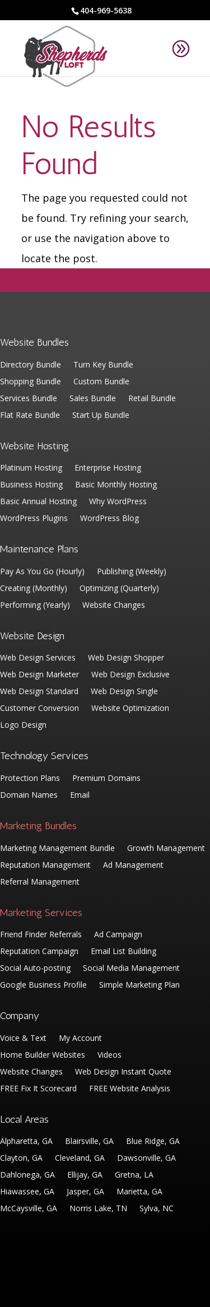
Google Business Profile (43, 985)
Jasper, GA (85, 1192)
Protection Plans (30, 778)
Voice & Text (23, 1038)
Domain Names (29, 795)
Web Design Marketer (39, 675)
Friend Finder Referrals (41, 935)
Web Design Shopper (126, 658)
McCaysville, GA (28, 1208)
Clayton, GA (21, 1158)
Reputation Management (45, 865)
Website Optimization (130, 708)
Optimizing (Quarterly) (119, 588)
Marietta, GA (139, 1192)
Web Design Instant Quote (123, 1072)
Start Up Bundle (100, 415)
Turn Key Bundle (103, 365)
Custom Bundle (101, 382)
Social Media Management (131, 968)
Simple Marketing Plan (139, 985)
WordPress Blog (109, 518)
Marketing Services (41, 912)
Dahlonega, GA (27, 1175)
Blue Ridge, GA (153, 1141)
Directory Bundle (30, 365)
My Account (80, 1038)
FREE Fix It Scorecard (38, 1089)
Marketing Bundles (38, 826)
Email (80, 795)
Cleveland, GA (80, 1158)
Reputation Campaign (39, 951)
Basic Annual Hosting (38, 501)
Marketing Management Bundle (57, 848)
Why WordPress (118, 501)
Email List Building (123, 951)
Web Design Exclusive (130, 675)
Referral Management (40, 882)
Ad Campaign (118, 935)
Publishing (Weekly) (131, 572)
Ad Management (133, 865)
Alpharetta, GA (26, 1141)
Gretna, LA (134, 1175)
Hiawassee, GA (27, 1192)
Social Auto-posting (35, 968)
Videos (109, 1055)
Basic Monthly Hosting (116, 485)
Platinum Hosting (31, 468)
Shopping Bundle (30, 382)
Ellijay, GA (84, 1175)
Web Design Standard (39, 691)
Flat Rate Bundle (30, 415)
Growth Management (166, 848)
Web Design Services (38, 658)
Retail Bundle (152, 398)
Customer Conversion (39, 708)
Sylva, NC (156, 1208)
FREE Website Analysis (129, 1089)
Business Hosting (31, 485)
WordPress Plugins (34, 518)
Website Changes (113, 605)
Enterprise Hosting (107, 468)
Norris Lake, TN (98, 1208)
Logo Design (23, 725)
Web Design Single (124, 691)
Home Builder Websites (42, 1055)
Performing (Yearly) (35, 605)
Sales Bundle (92, 398)
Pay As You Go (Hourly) (42, 572)
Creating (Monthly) (33, 588)
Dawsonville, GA (146, 1158)
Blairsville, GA (89, 1141)
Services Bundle (28, 398)
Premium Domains (106, 778)
